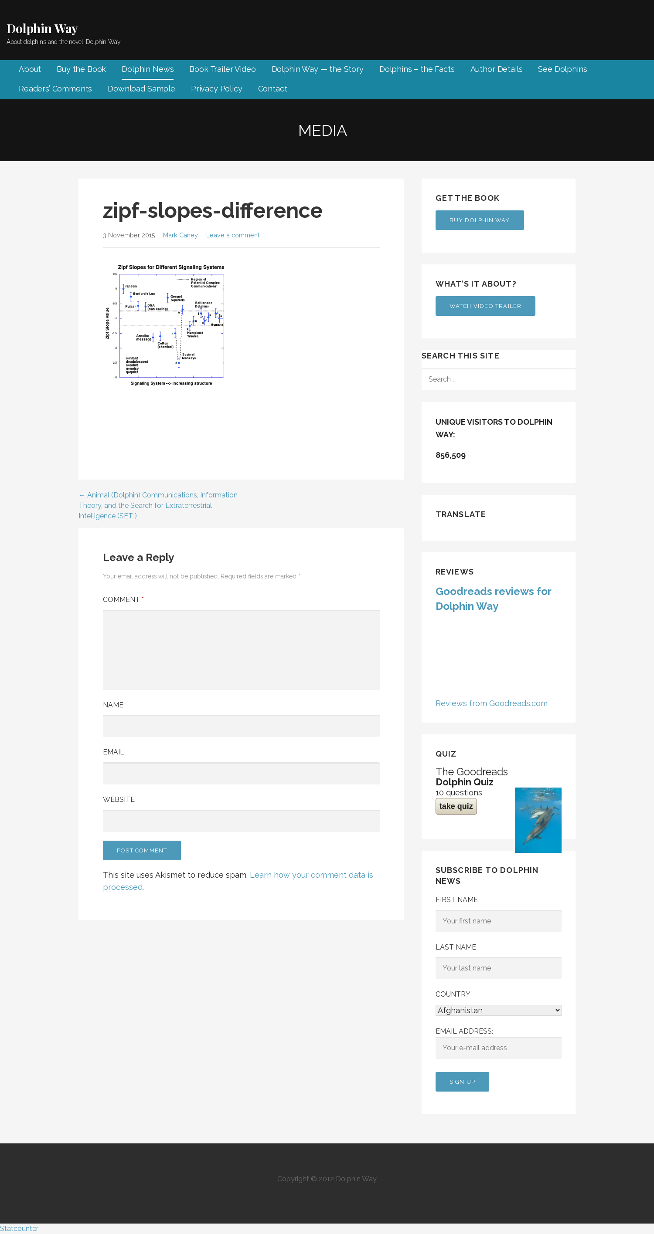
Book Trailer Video (222, 69)
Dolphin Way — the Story (318, 69)
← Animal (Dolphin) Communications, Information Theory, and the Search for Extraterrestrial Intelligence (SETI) (158, 505)
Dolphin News (148, 69)
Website (119, 799)
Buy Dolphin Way (480, 220)
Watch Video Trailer (486, 306)
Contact (272, 88)
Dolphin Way (42, 28)
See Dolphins (562, 69)
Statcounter (19, 1228)
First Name (457, 900)
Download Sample (141, 88)
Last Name (456, 947)
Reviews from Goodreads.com (492, 703)
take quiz (456, 806)
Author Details (496, 69)
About (30, 69)
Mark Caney (180, 235)
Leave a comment (232, 235)
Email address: (499, 1043)
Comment (123, 599)
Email (113, 752)
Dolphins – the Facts (417, 69)
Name (113, 705)
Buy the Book (81, 69)
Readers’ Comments (55, 88)
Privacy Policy (216, 88)
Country (453, 994)
